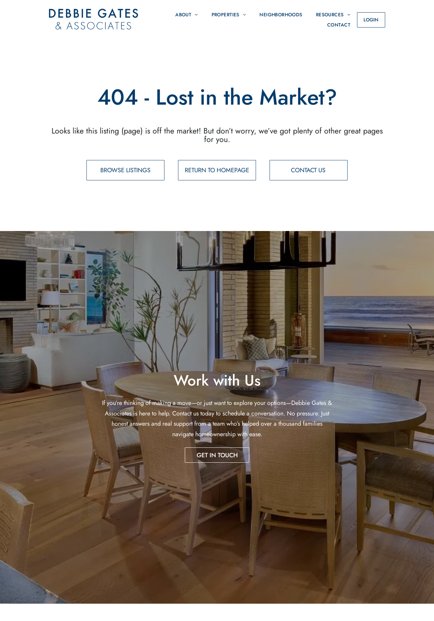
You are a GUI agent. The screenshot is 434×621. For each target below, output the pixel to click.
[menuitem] (187, 15)
